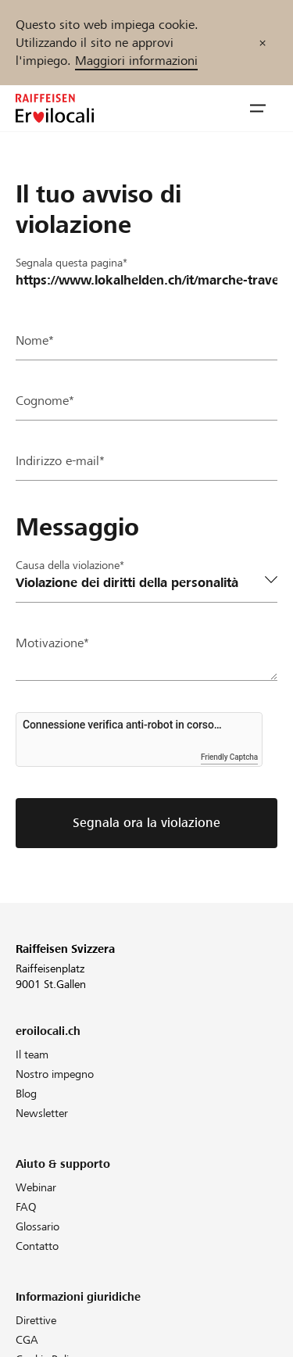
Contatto (37, 1246)
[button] (257, 108)
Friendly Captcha (229, 757)
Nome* (35, 340)
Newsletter (42, 1113)
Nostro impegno (55, 1074)
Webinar (36, 1187)
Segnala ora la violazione (146, 822)
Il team (32, 1054)
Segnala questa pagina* (71, 262)
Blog (26, 1093)
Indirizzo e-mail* (60, 460)
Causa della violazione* (70, 565)
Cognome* (45, 400)
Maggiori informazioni (136, 60)
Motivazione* (52, 643)
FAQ (26, 1207)
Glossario (37, 1226)
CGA (27, 1340)
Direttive (36, 1320)
